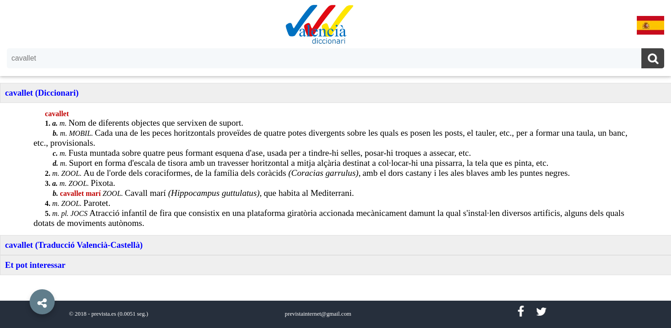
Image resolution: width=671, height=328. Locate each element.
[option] (335, 164)
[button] (23, 281)
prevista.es (103, 314)
